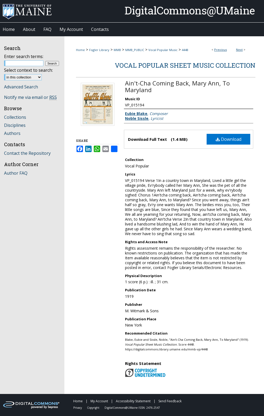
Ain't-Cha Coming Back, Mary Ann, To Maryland (177, 86)
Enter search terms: (23, 56)
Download (228, 139)
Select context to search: (28, 70)
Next (239, 50)
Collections (15, 117)
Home (80, 50)
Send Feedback (170, 401)
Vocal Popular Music (163, 50)
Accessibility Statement (133, 401)
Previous (220, 50)
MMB (117, 50)
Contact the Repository (27, 153)
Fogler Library (99, 50)
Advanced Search (21, 87)
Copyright (93, 408)
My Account (100, 401)
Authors (12, 133)
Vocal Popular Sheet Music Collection (185, 65)
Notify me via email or (30, 97)
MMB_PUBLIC (134, 50)
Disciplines (15, 125)
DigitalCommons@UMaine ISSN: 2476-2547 (132, 408)
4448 (185, 50)
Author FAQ (15, 173)
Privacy (78, 408)
